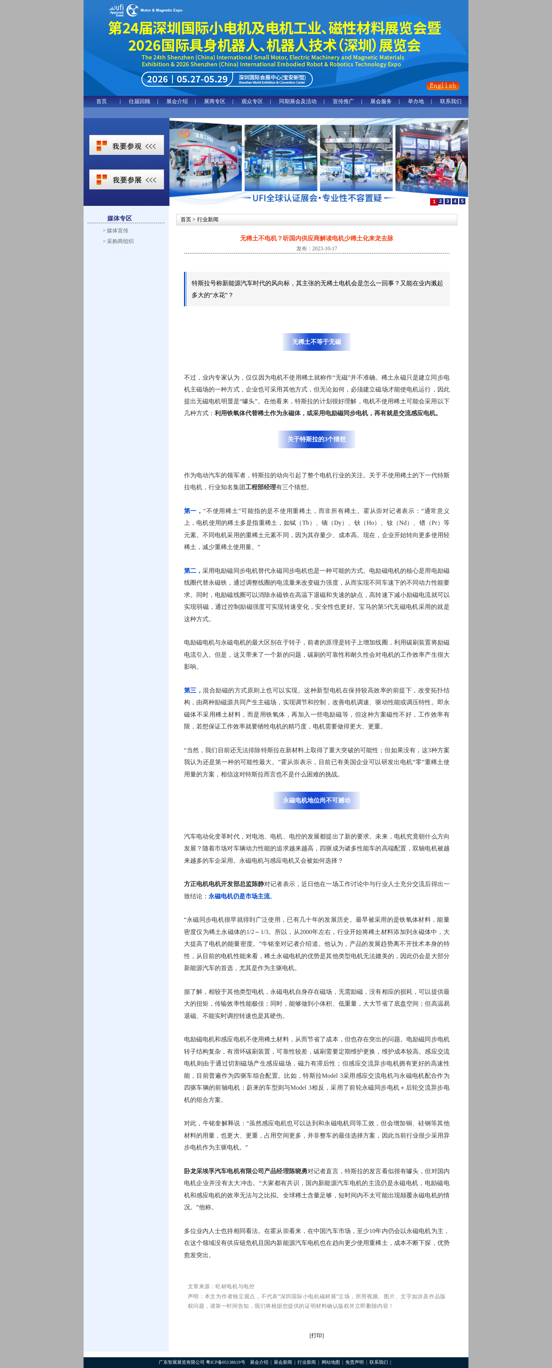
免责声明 (354, 1362)
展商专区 (214, 101)
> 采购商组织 (118, 241)
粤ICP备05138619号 (225, 1362)
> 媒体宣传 (115, 230)
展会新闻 (283, 1362)
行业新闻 (306, 1362)
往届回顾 (139, 101)
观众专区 (252, 101)
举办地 (416, 101)
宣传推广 (343, 101)
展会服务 (381, 101)
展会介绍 (177, 101)
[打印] (317, 1335)
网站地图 (331, 1362)
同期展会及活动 (298, 101)
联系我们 (451, 101)
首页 (101, 101)
